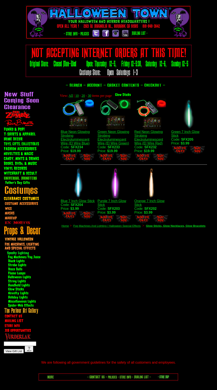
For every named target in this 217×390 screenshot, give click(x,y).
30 (89, 95)
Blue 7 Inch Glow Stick (78, 201)
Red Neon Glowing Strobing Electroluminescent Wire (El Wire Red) (148, 137)
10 (77, 95)
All (71, 95)
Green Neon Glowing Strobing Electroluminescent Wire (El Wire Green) (113, 137)
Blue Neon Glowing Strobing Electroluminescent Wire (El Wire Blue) (75, 137)
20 (83, 95)
